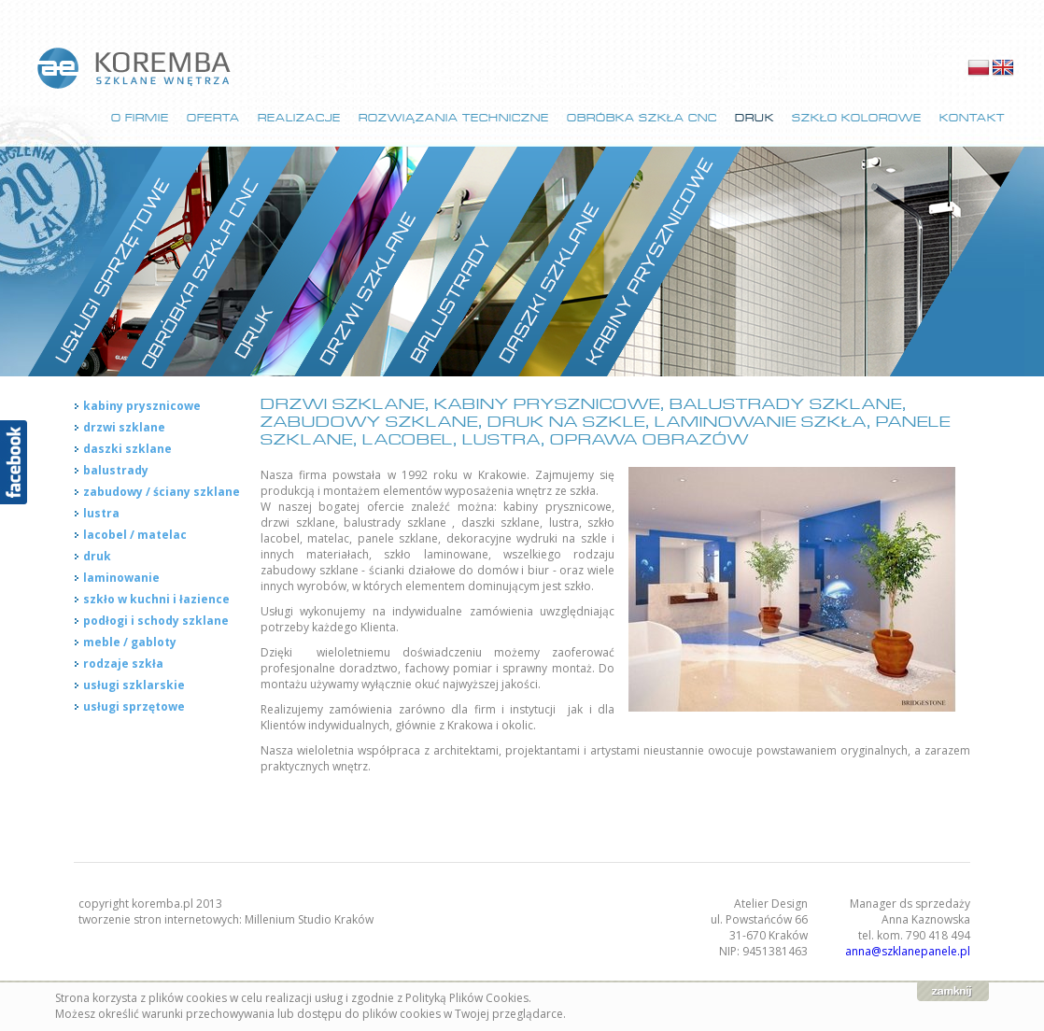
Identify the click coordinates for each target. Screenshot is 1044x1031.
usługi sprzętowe (134, 706)
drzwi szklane (124, 427)
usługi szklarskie (134, 685)
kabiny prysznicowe (142, 406)
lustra (101, 513)
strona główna (135, 68)
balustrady (115, 470)
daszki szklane (127, 449)
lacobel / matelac (135, 535)
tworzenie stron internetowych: (161, 919)
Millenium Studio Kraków (309, 919)
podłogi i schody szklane (156, 620)
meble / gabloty (129, 642)
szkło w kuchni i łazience (156, 599)
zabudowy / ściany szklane (161, 492)
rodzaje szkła (123, 663)
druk (97, 556)
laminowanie (121, 578)
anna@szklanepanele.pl (907, 951)
